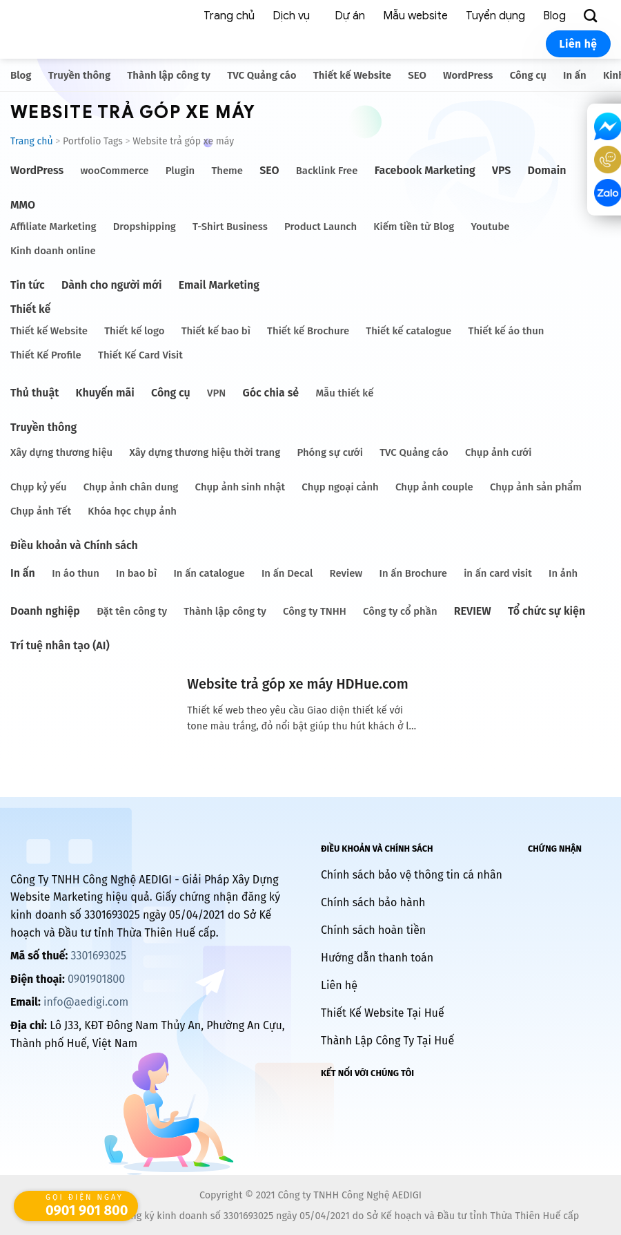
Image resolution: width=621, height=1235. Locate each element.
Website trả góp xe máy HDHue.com (297, 684)
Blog (554, 16)
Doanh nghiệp (45, 611)
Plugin (180, 170)
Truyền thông (79, 75)
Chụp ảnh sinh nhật (240, 487)
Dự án (350, 16)
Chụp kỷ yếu (38, 487)
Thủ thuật (34, 392)
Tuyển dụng (495, 16)
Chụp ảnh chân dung (131, 487)
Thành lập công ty (168, 75)
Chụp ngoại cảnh (340, 487)
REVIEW (472, 611)
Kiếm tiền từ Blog (413, 226)
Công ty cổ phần (400, 611)
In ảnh (563, 573)
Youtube (490, 226)
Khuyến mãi (105, 392)
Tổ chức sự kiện (546, 611)
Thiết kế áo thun (506, 331)
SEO (417, 75)
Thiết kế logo (134, 331)
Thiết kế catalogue (408, 331)
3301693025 (98, 955)
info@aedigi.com (85, 1001)
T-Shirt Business (230, 226)
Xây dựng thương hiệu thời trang (204, 452)
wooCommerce (114, 170)
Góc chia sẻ (270, 392)
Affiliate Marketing (53, 226)
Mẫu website (415, 16)
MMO (22, 204)
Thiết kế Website (352, 75)
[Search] (593, 16)
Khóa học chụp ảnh (132, 511)
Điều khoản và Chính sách (74, 545)
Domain (547, 170)
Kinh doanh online (53, 251)
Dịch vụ (291, 16)
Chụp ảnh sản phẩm (536, 487)
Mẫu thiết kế (344, 393)
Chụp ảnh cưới (498, 452)
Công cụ (528, 75)
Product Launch (320, 226)
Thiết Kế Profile (45, 355)
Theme (227, 170)
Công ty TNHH (314, 611)
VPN (216, 393)
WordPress (468, 75)
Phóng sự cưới (329, 452)
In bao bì (136, 573)
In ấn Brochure (413, 573)
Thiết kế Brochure (308, 331)
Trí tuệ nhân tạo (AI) (60, 645)
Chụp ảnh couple (434, 487)
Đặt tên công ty (132, 611)
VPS (501, 170)
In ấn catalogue (208, 573)
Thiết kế (30, 309)
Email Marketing (219, 284)
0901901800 (96, 979)
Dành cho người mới (111, 284)
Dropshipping (144, 226)
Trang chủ (229, 16)
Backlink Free (327, 170)
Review (346, 573)
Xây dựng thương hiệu (61, 452)
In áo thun (75, 573)
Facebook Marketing (425, 170)
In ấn (574, 75)
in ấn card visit (498, 573)
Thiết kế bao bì (215, 331)
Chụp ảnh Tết (40, 511)
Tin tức (27, 284)
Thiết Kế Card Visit (140, 355)
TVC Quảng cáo (261, 75)
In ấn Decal (287, 573)
